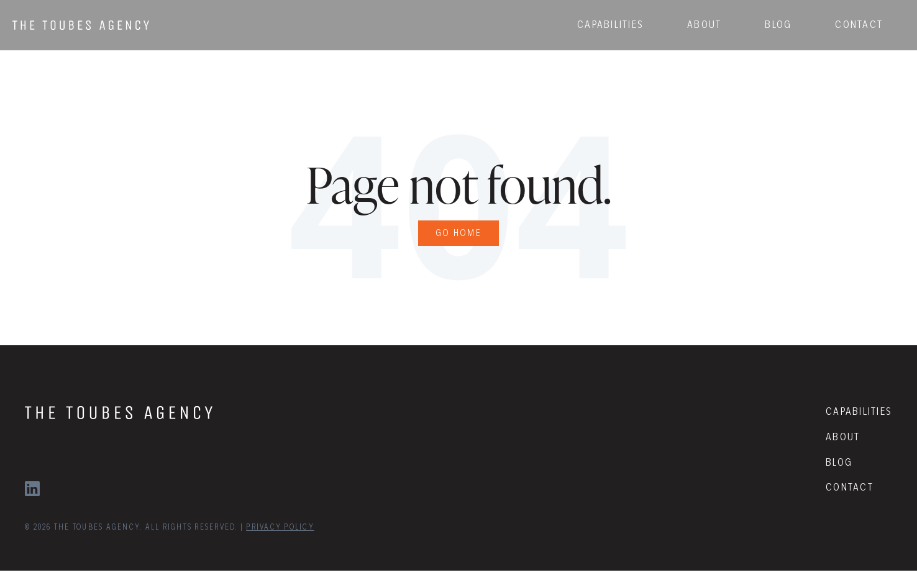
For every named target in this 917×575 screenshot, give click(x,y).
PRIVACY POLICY (280, 531)
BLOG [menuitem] (765, 21)
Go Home (459, 235)
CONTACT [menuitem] (846, 21)
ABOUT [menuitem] (692, 21)
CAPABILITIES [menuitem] (598, 21)
